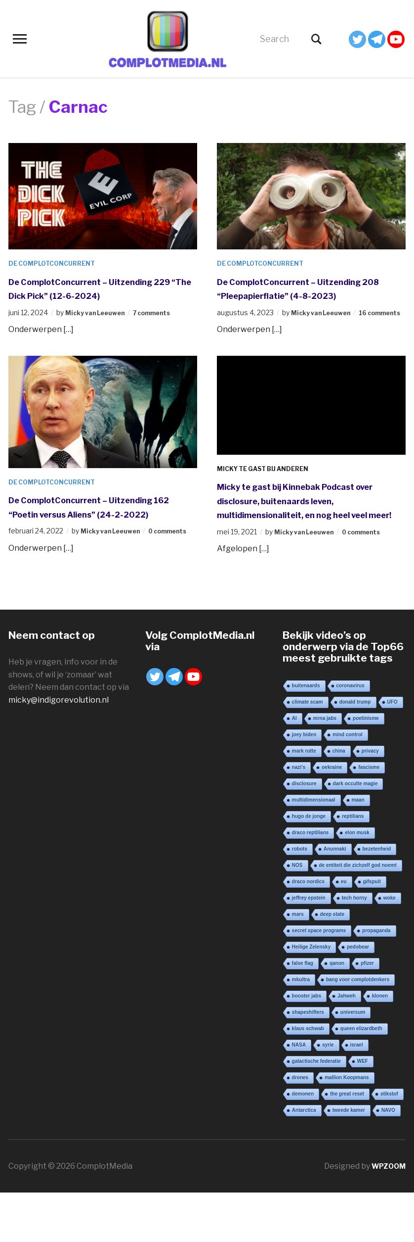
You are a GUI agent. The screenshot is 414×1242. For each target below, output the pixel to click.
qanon (337, 1012)
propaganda (376, 980)
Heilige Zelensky (311, 996)
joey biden (304, 784)
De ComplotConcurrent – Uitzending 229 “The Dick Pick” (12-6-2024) (102, 295)
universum (353, 1061)
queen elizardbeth (361, 1078)
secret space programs (319, 980)
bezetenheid (377, 898)
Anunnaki (335, 898)
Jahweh (346, 1045)
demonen (303, 1143)
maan (358, 849)
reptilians (353, 865)
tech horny (354, 947)
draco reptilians (310, 882)
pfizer (367, 1012)
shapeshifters (308, 1061)
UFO (392, 751)
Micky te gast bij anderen (269, 493)
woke (389, 947)
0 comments (373, 571)
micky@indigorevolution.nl (58, 749)
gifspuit (372, 931)
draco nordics (308, 931)
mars (298, 963)
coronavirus (350, 735)
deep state (332, 963)
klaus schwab (308, 1078)
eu (344, 931)
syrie (327, 1094)
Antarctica (304, 1159)
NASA (299, 1094)
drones (300, 1127)
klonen (380, 1045)
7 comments (164, 326)
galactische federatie (316, 1110)
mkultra (301, 1029)
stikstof (389, 1143)
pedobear (358, 996)
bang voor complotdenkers (357, 1029)
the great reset (347, 1143)
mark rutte (304, 800)
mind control (347, 784)
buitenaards (306, 735)
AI (294, 767)
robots (299, 898)
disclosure (304, 833)
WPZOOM (386, 1215)
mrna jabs (324, 767)
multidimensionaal (313, 849)
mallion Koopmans (347, 1127)
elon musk (357, 882)
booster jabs (306, 1045)
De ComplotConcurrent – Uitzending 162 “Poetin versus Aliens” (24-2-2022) (88, 538)
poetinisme (366, 767)
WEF (362, 1110)
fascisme (368, 816)
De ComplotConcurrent (57, 263)
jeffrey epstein (309, 947)
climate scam (307, 751)
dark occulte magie (355, 833)
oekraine (332, 816)
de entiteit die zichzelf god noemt (358, 914)
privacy (370, 800)
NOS (297, 914)
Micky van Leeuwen (99, 326)
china (338, 800)
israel (356, 1094)
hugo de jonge (309, 865)
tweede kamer (348, 1159)
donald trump (355, 751)
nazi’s (298, 816)
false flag (302, 1012)
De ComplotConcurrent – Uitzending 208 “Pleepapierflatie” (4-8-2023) (306, 295)
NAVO (388, 1159)
